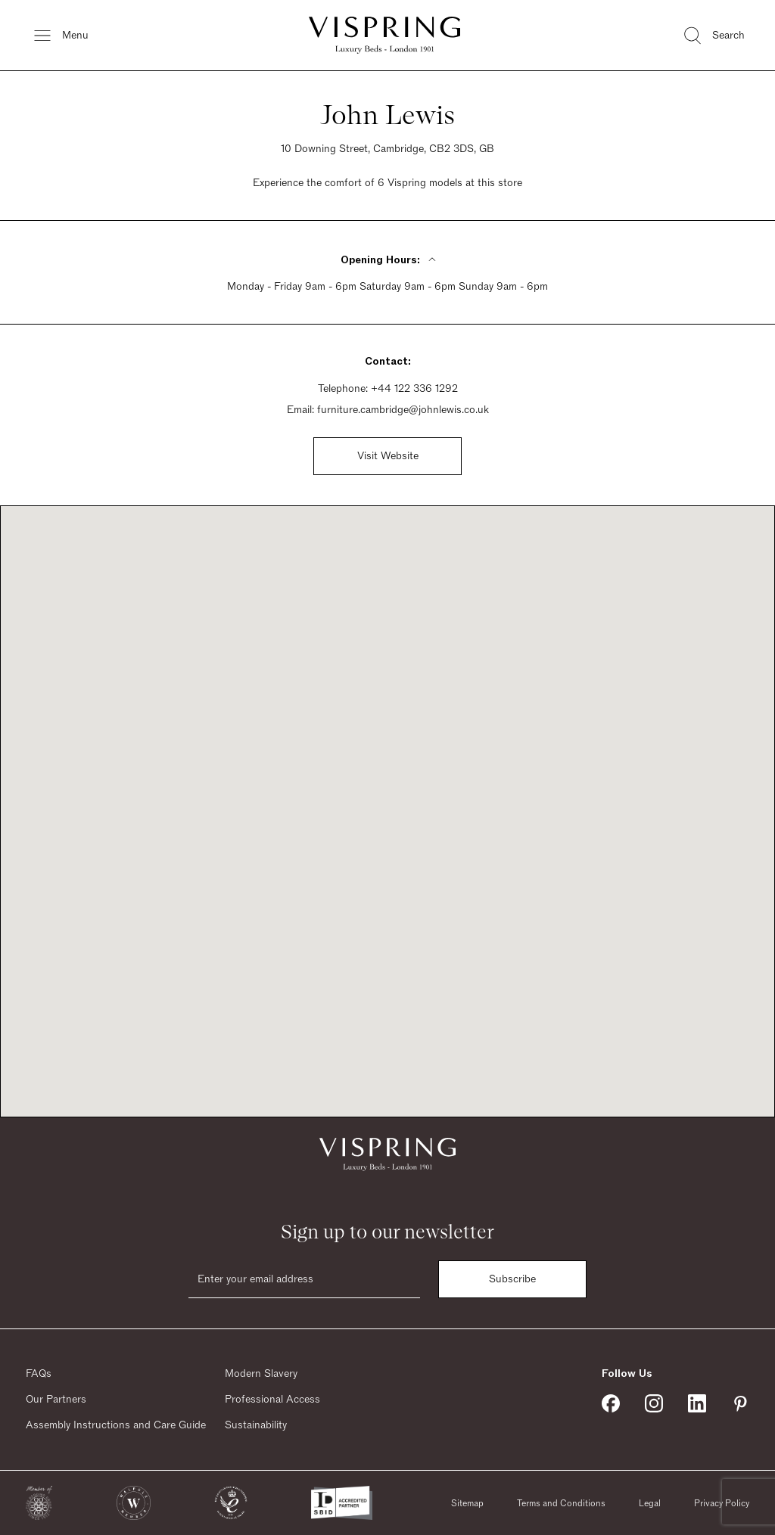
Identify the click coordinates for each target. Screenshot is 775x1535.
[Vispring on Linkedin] (697, 1403)
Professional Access (272, 1399)
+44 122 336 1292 (414, 389)
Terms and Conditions (561, 1503)
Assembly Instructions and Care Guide (116, 1425)
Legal (650, 1503)
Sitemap (467, 1503)
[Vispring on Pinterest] (740, 1403)
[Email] (304, 1279)
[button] (39, 1503)
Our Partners (56, 1399)
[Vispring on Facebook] (611, 1403)
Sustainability (256, 1425)
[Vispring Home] (384, 35)
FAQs (38, 1374)
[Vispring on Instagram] (654, 1403)
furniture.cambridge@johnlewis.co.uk (403, 410)
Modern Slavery (261, 1374)
